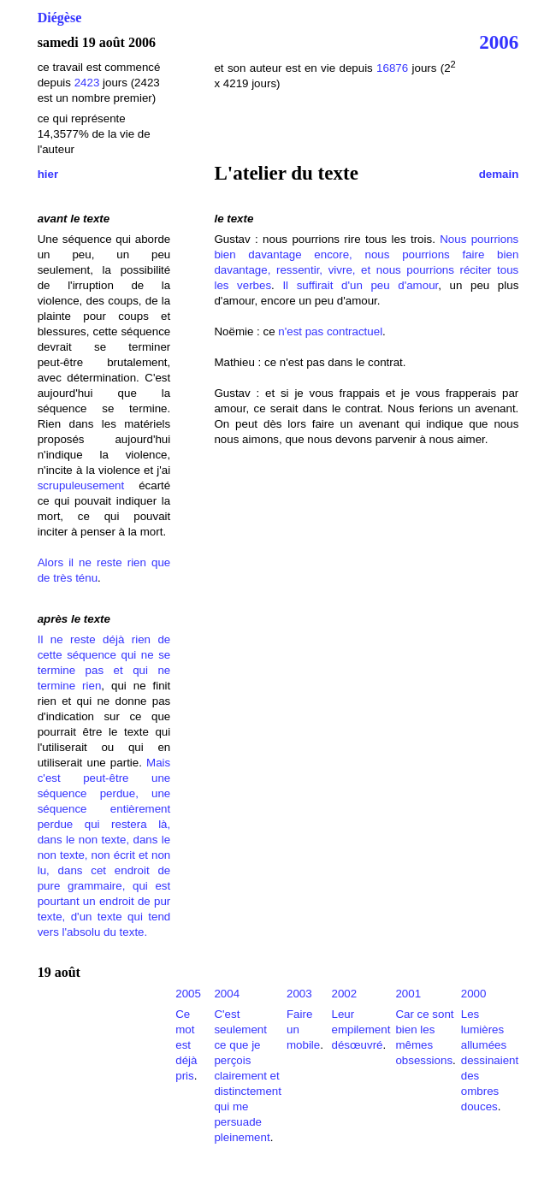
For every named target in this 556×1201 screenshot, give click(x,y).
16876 (392, 68)
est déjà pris (186, 1060)
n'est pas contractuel (330, 331)
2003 (299, 993)
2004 (227, 993)
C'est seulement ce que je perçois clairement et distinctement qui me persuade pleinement (247, 1076)
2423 (87, 82)
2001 (408, 993)
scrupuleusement (81, 485)
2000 (474, 993)
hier (48, 174)
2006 (498, 42)
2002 (344, 993)
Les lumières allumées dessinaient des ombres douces (489, 1060)
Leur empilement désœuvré (360, 1029)
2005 (188, 993)
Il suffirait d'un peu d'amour (360, 285)
